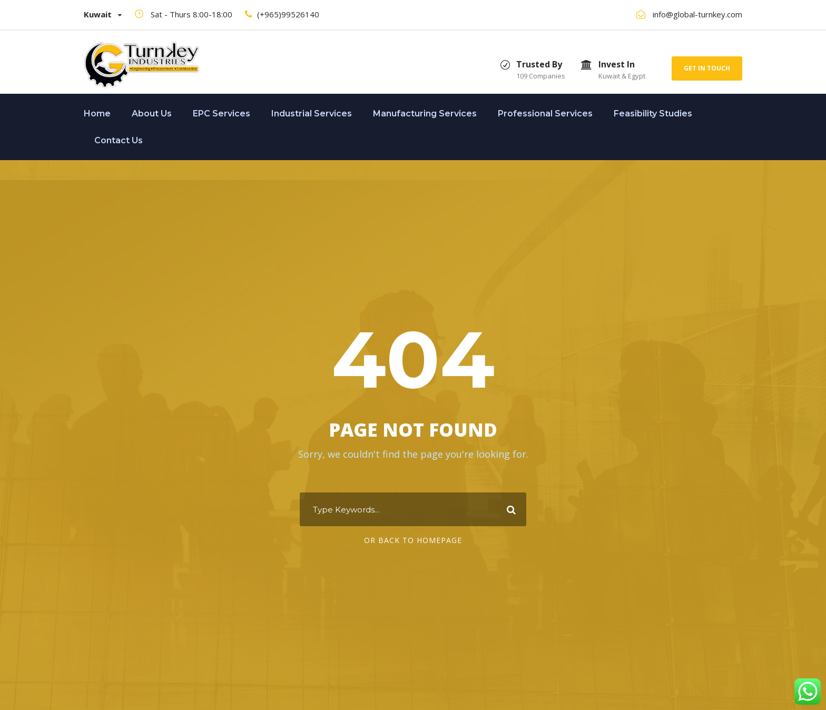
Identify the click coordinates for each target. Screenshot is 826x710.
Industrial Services (311, 114)
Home (97, 114)
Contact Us (118, 140)
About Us (152, 114)
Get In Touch (707, 68)
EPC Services (221, 114)
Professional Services (545, 114)
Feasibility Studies (653, 114)
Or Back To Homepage (413, 540)
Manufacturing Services (425, 114)
